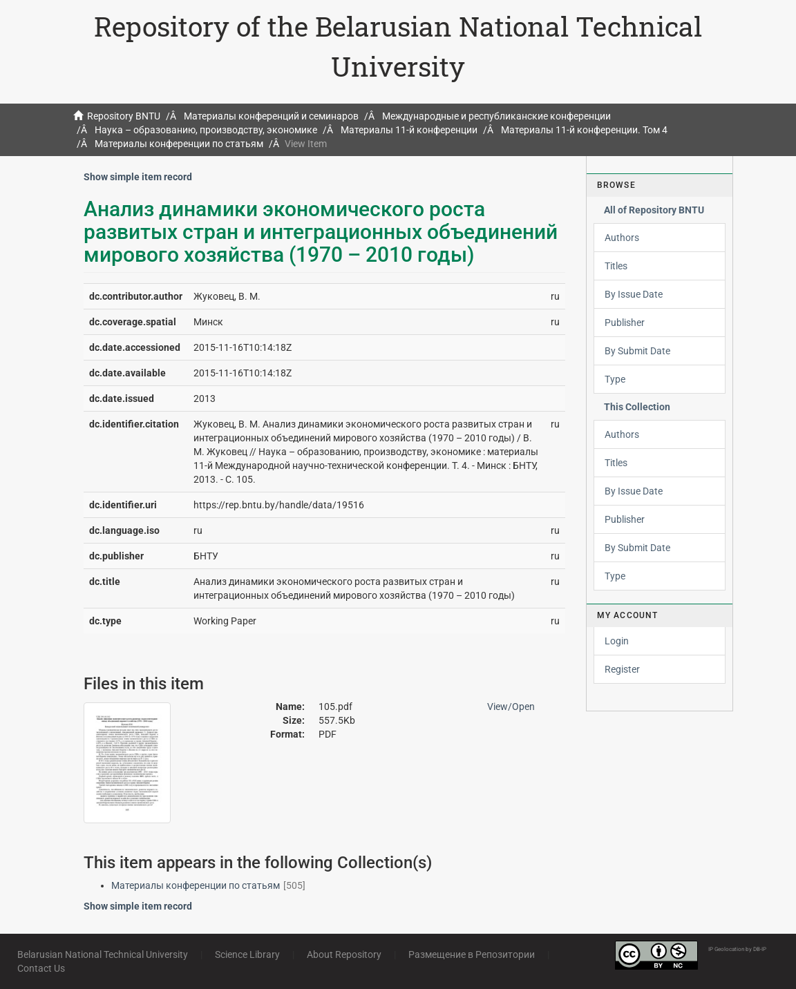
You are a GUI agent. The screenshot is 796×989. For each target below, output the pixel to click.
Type (615, 379)
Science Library (247, 954)
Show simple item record (138, 176)
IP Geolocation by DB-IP (737, 949)
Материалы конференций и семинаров (271, 116)
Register (622, 669)
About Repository (344, 954)
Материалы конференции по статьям (179, 143)
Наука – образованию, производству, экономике (206, 129)
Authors (622, 237)
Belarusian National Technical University (102, 954)
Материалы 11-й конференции (409, 129)
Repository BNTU (123, 116)
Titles (616, 265)
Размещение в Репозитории (471, 954)
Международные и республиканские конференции (496, 116)
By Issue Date (634, 294)
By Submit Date (637, 350)
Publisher (625, 322)
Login (617, 640)
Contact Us (41, 968)
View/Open (511, 706)
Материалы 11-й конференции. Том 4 (584, 129)
